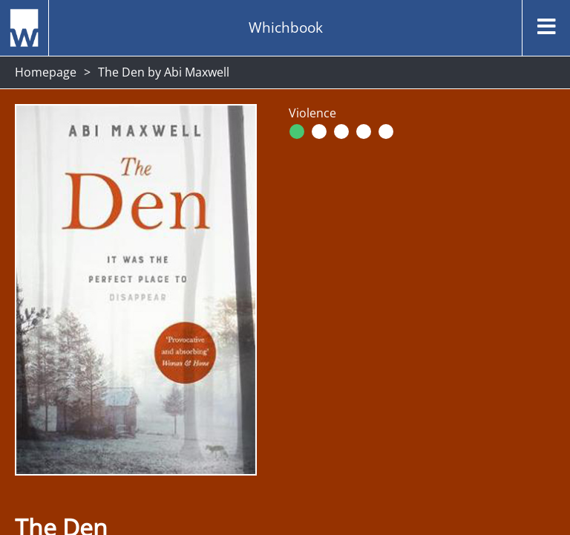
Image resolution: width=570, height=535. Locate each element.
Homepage (45, 72)
